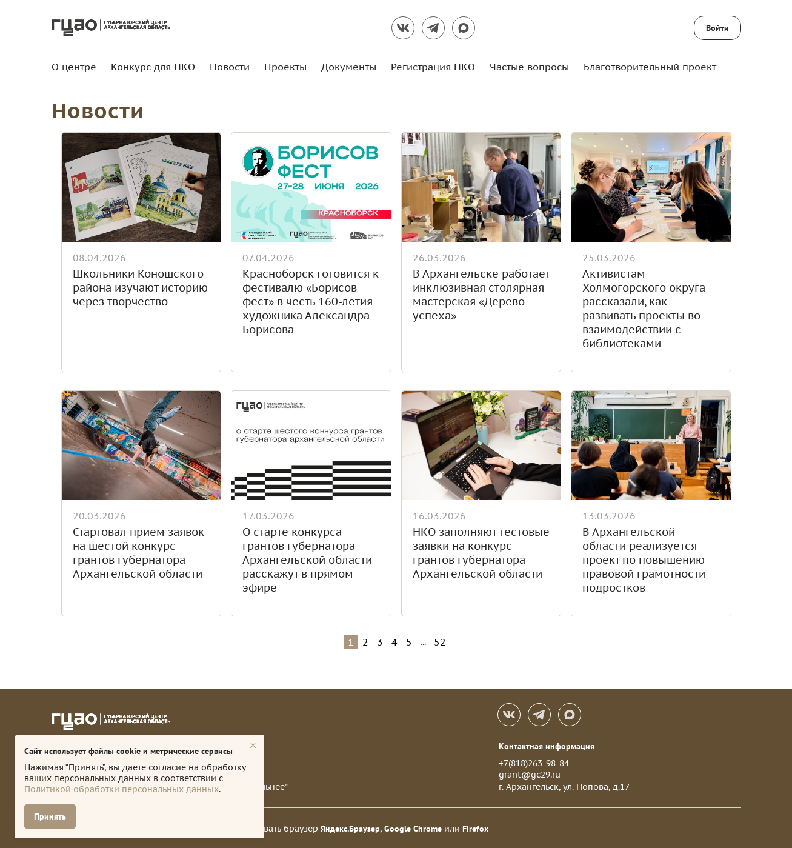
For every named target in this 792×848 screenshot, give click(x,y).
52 (440, 641)
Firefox (475, 827)
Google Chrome (413, 827)
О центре (74, 67)
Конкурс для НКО (153, 67)
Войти (717, 27)
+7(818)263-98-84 (534, 761)
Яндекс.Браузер (350, 827)
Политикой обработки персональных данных (121, 789)
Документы (348, 67)
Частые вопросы (529, 67)
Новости (230, 67)
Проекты (285, 67)
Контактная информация (546, 744)
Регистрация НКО (433, 67)
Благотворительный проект (650, 67)
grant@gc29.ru (530, 773)
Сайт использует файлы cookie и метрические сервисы (128, 751)
